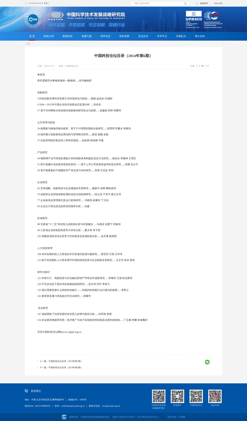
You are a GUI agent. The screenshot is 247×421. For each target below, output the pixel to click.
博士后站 (200, 36)
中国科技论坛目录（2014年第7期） (66, 361)
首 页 (32, 36)
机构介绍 (49, 36)
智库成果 (124, 36)
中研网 (181, 417)
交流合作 (143, 36)
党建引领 (86, 36)
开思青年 (177, 405)
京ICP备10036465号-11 (148, 417)
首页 (28, 44)
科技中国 (215, 405)
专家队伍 (181, 36)
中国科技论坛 (196, 405)
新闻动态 (68, 36)
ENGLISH (218, 3)
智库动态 (105, 36)
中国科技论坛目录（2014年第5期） (66, 367)
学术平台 (162, 36)
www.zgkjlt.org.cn (72, 332)
